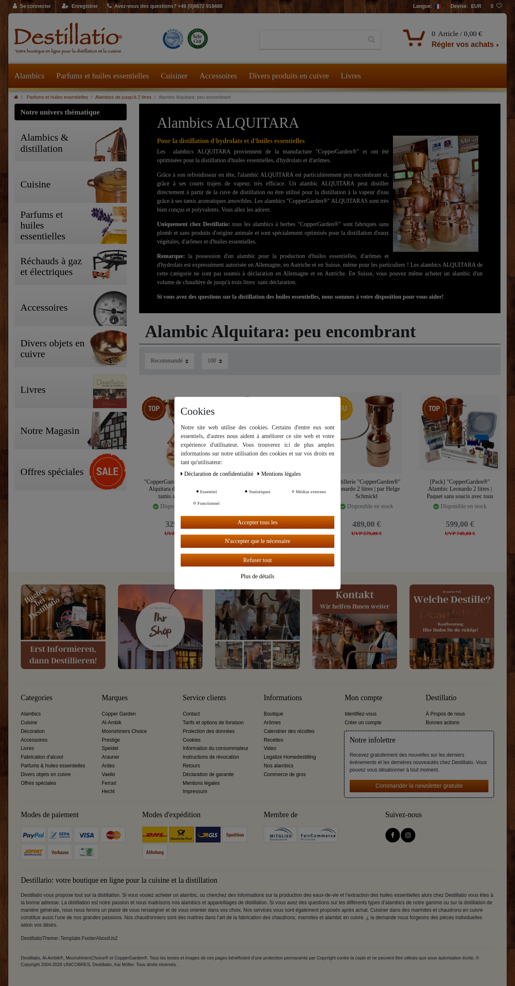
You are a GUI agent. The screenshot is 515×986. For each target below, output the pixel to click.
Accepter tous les (257, 522)
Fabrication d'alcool (42, 757)
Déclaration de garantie (208, 774)
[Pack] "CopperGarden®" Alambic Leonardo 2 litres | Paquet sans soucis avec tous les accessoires (460, 489)
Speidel (110, 748)
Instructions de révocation (211, 757)
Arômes (272, 723)
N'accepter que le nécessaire (257, 541)
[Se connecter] (32, 6)
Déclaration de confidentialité (218, 473)
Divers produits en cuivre (289, 75)
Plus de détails (258, 576)
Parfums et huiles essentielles (102, 75)
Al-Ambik (112, 723)
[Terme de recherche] (311, 39)
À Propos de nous (445, 714)
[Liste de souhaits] (496, 6)
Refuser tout (257, 560)
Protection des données (209, 731)
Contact (191, 714)
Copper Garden (119, 714)
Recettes (273, 740)
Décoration (33, 731)
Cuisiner (174, 75)
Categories (36, 698)
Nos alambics (278, 766)
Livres (351, 75)
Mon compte (364, 698)
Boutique (273, 714)
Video (270, 748)
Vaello (108, 774)
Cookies (192, 740)
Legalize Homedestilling (290, 757)
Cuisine (29, 723)
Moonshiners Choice (124, 731)
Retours (191, 766)
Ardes (108, 766)
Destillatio (441, 698)
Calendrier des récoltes (289, 731)
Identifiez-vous (361, 714)
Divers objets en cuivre (46, 774)
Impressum (195, 791)
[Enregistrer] (80, 6)
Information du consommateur (215, 748)
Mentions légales (201, 783)
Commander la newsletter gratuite (419, 785)
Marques (115, 698)
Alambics (29, 75)
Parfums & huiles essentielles (53, 766)
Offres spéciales (38, 783)
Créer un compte (363, 723)
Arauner (110, 757)
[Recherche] (371, 39)
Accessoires (218, 75)
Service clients (204, 698)
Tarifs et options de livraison (213, 723)
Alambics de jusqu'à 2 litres (123, 97)
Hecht (108, 791)
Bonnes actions (442, 723)
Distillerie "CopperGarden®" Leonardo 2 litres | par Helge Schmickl (367, 489)
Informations (283, 698)
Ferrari (109, 783)
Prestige (111, 740)
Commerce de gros (285, 774)
